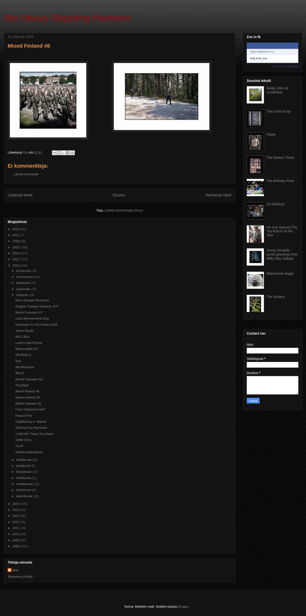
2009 (16, 540)
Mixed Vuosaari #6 (28, 403)
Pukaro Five (23, 415)
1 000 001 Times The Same (34, 434)
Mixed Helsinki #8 (27, 397)
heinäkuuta (24, 460)
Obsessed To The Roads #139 (36, 324)
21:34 (19, 446)
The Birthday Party (280, 181)
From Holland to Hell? (30, 409)
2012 (16, 522)
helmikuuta (24, 490)
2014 (16, 510)
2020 (16, 241)
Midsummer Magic (280, 273)
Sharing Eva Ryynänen (31, 427)
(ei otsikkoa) (275, 204)
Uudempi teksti (20, 195)
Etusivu (119, 195)
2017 (16, 259)
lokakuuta (23, 283)
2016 (16, 265)
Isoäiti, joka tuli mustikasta (278, 90)
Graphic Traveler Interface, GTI (36, 306)
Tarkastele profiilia (20, 576)
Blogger (183, 606)
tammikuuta (24, 496)
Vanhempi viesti (218, 195)
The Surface (276, 297)
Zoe (15, 570)
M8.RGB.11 (23, 355)
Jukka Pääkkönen (259, 51)
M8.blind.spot (24, 367)
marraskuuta (25, 277)
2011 (16, 528)
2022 (16, 229)
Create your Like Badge (285, 66)
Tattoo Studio (24, 330)
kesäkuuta (23, 466)
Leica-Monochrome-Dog (32, 318)
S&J (18, 361)
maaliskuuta (25, 484)
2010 (16, 534)
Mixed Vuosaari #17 (29, 312)
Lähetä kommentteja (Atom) (123, 210)
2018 (16, 253)
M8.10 (19, 373)
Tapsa (271, 134)
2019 (16, 247)
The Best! (22, 385)
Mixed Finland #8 (27, 391)
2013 (16, 516)
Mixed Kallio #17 (26, 349)
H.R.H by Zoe (258, 58)
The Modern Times (281, 158)
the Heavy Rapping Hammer (67, 17)
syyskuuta (23, 289)
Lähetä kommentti (26, 174)
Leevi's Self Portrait (28, 343)
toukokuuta (24, 471)
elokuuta (22, 295)
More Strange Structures (32, 300)
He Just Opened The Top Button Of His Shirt (282, 231)
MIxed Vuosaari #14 (29, 379)
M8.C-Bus (22, 336)
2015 (16, 504)
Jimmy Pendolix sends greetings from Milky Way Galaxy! (282, 254)
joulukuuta (23, 271)
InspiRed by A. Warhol (30, 421)
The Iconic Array (279, 111)
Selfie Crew (23, 440)
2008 (16, 546)
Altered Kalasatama (28, 452)
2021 (16, 235)
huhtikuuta (24, 478)
